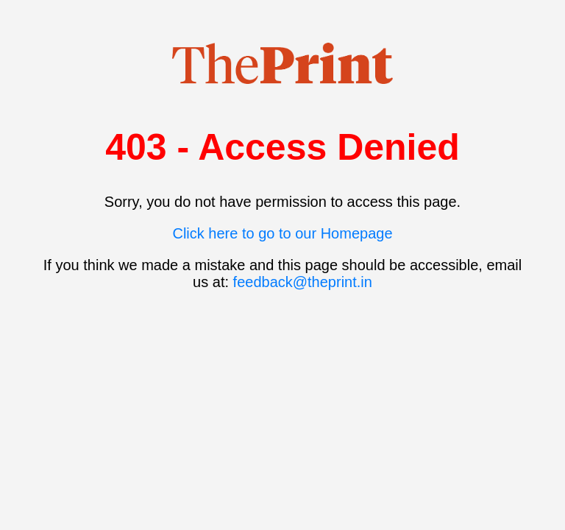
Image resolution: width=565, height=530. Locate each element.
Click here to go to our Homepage (282, 233)
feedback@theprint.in (302, 282)
